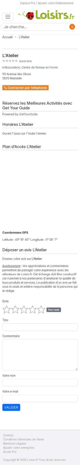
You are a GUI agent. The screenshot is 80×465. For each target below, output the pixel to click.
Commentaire (11, 336)
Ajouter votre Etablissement (55, 3)
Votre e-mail (10, 391)
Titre (5, 320)
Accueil (7, 37)
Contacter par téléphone (25, 88)
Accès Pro (9, 451)
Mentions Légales (14, 443)
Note (5, 301)
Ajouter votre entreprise (19, 447)
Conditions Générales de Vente (23, 439)
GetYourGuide (28, 114)
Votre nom (8, 375)
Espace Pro (27, 3)
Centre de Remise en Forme (40, 67)
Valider (11, 407)
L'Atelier (24, 37)
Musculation (12, 67)
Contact (8, 435)
